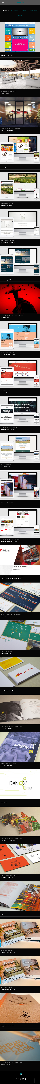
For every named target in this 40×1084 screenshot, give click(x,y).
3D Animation (5, 317)
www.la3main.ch (6, 168)
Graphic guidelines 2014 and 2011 (11, 579)
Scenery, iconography (7, 130)
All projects (5, 10)
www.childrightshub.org (8, 354)
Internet (19, 15)
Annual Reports (5, 1064)
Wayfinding (23, 10)
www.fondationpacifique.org (9, 429)
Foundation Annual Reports (9, 840)
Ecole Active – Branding (8, 691)
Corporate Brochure (6, 728)
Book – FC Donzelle (6, 765)
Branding (3, 616)
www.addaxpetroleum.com (9, 541)
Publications (14, 10)
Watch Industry (5, 93)
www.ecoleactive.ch (7, 504)
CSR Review (4, 915)
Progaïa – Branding (6, 653)
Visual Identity (33, 10)
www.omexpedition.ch (7, 280)
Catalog (3, 1027)
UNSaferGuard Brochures (8, 952)
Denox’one (4, 803)
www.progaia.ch (5, 466)
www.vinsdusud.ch (6, 205)
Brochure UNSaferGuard (8, 989)
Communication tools (7, 877)
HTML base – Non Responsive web (10, 56)
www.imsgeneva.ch (6, 392)
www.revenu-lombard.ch (8, 242)
